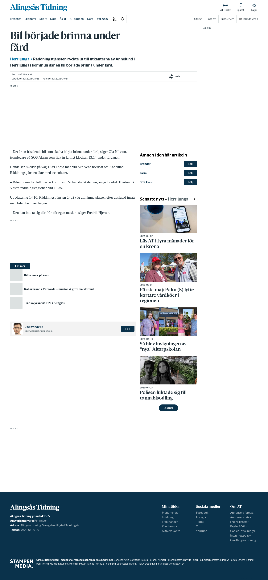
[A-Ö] (115, 19)
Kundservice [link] (227, 19)
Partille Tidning (94, 563)
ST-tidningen (109, 563)
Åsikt (63, 19)
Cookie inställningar (242, 531)
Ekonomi (30, 19)
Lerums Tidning (245, 559)
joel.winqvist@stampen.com (38, 331)
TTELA (140, 563)
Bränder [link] (145, 164)
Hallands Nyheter (157, 559)
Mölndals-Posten (77, 563)
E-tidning (168, 517)
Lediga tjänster (239, 522)
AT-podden (77, 19)
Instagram (202, 517)
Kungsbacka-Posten (209, 559)
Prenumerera (170, 512)
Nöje (53, 19)
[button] (122, 19)
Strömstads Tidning (126, 563)
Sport (43, 19)
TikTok (200, 522)
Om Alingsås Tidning (243, 540)
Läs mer (168, 408)
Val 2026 (102, 19)
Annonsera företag (242, 512)
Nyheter (15, 19)
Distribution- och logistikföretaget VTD (164, 563)
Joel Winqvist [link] (25, 74)
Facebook (202, 512)
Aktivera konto (171, 531)
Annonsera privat (241, 517)
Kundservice (169, 526)
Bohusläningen (121, 559)
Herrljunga (20, 59)
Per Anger (40, 520)
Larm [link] (143, 173)
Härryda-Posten (191, 559)
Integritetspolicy (240, 535)
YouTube (201, 531)
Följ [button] (127, 329)
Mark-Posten (42, 563)
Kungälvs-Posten (228, 559)
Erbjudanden (170, 522)
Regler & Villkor (239, 526)
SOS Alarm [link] (147, 182)
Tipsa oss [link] (211, 19)
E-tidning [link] (197, 19)
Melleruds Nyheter (59, 563)
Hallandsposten (174, 559)
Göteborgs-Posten (139, 559)
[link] (38, 7)
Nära (90, 19)
